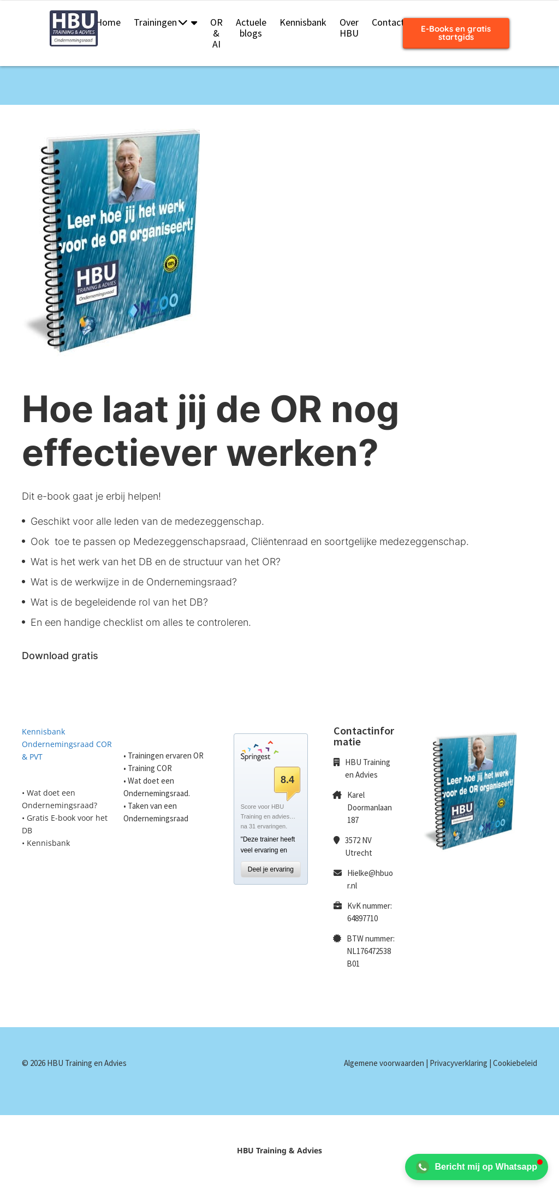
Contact (388, 22)
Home (108, 22)
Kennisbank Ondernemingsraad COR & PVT (67, 744)
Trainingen (160, 22)
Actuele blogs (251, 27)
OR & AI (216, 33)
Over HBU (349, 27)
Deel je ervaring (271, 869)
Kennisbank (303, 22)
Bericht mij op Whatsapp (476, 1167)
